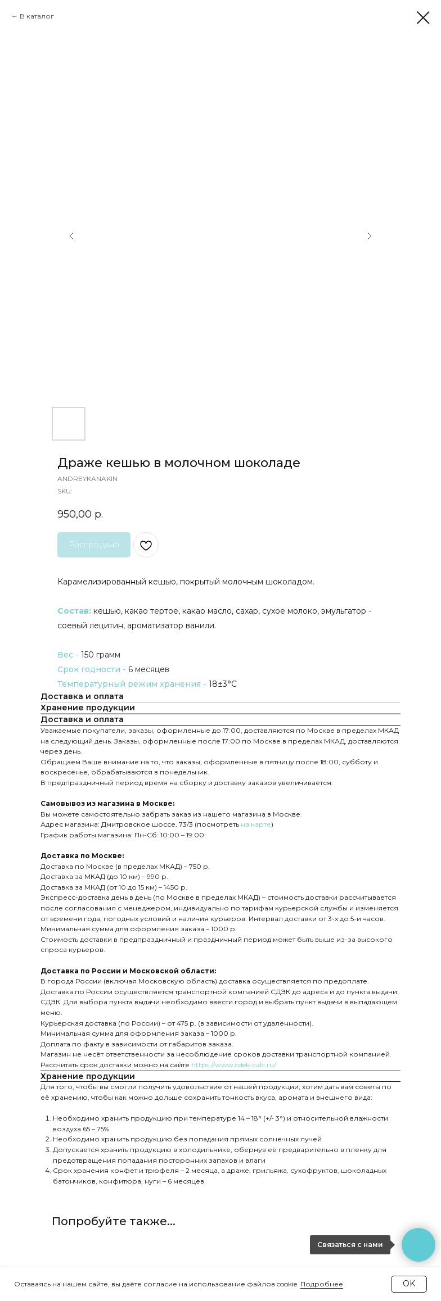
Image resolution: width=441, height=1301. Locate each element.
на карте (256, 824)
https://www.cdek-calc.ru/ (233, 1064)
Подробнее (321, 1284)
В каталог (37, 16)
